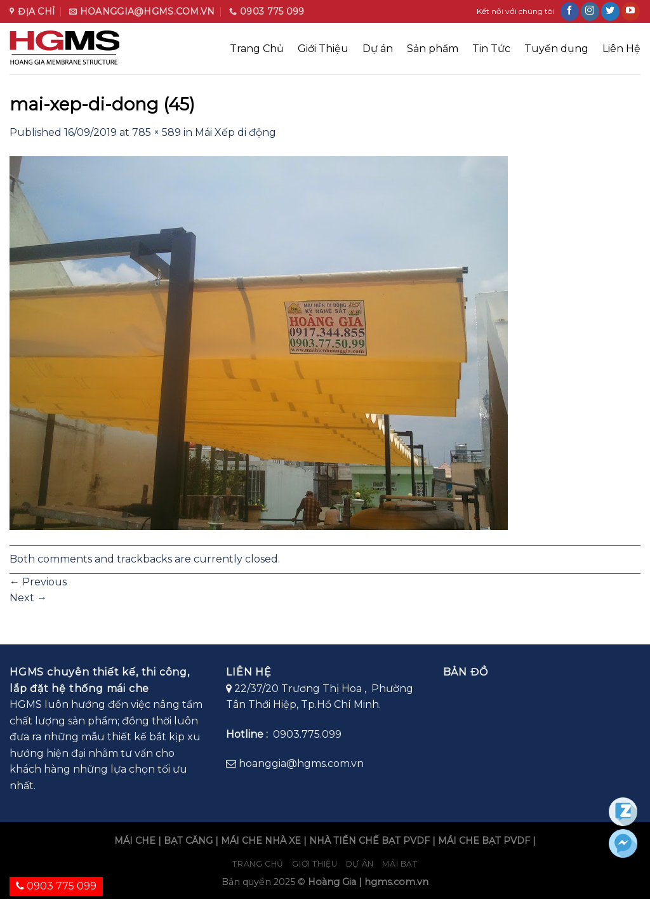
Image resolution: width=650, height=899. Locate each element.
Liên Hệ (621, 49)
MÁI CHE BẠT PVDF (484, 840)
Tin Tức (491, 49)
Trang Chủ (257, 49)
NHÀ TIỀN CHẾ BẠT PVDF (369, 840)
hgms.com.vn (396, 882)
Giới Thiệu (323, 49)
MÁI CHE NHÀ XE (261, 840)
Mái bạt (399, 864)
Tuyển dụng (556, 49)
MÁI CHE (135, 840)
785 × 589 (156, 132)
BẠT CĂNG (188, 840)
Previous (38, 582)
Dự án (377, 49)
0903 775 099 (56, 886)
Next (28, 598)
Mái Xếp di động (235, 132)
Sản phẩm (432, 49)
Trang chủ (258, 864)
